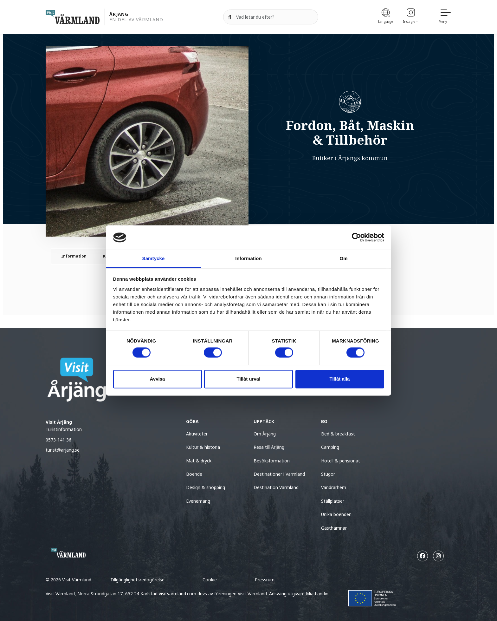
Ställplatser (332, 501)
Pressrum (264, 580)
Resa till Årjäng (269, 447)
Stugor (328, 474)
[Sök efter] (270, 17)
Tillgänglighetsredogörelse (137, 580)
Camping (330, 447)
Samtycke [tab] (153, 258)
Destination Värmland (276, 487)
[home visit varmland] (73, 17)
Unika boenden (336, 514)
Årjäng (118, 14)
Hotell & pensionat (340, 461)
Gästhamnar (334, 528)
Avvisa (157, 379)
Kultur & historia (203, 447)
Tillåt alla (340, 379)
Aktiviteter (197, 434)
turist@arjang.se (63, 450)
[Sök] (229, 17)
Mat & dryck (198, 461)
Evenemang (198, 501)
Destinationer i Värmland (279, 474)
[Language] (385, 17)
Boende (194, 474)
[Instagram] (410, 17)
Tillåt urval (249, 379)
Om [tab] (343, 258)
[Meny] (445, 17)
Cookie (210, 580)
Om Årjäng (265, 434)
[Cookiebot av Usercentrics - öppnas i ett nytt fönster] (356, 237)
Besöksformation (272, 461)
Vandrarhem (333, 487)
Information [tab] (248, 258)
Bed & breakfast (338, 434)
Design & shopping (205, 487)
